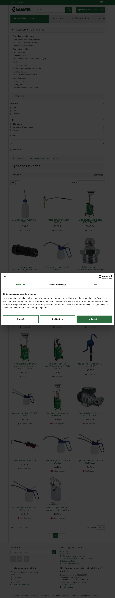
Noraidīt (21, 319)
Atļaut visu (94, 319)
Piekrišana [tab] (20, 284)
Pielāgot (57, 319)
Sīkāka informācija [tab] (57, 284)
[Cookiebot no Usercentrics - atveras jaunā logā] (100, 277)
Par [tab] (95, 284)
